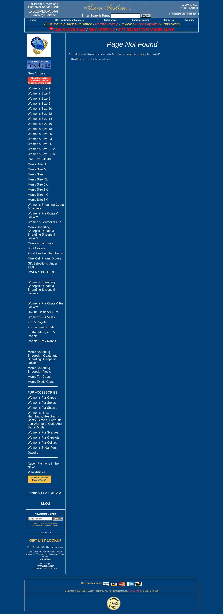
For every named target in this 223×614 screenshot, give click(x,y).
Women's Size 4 (39, 93)
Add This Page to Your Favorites (189, 6)
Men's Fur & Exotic (41, 243)
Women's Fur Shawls (42, 407)
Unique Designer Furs (43, 312)
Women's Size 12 (40, 113)
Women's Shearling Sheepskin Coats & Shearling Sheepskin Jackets (42, 288)
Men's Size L (36, 174)
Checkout (191, 14)
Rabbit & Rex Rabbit (42, 341)
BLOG (45, 504)
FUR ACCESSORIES (42, 392)
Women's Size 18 (40, 129)
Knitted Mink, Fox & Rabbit (41, 334)
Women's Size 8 (39, 103)
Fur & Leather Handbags (45, 253)
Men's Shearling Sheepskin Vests (39, 369)
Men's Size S (37, 164)
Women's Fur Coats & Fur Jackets (46, 305)
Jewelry (33, 452)
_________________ (42, 277)
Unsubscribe (45, 532)
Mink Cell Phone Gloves (44, 258)
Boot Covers (36, 248)
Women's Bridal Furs (42, 447)
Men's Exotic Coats (41, 381)
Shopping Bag (178, 14)
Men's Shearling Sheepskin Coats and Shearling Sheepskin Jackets (42, 357)
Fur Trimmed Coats (41, 327)
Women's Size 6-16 (41, 154)
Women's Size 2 (39, 88)
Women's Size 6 (39, 98)
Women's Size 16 (40, 124)
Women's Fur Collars (42, 442)
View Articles (36, 472)
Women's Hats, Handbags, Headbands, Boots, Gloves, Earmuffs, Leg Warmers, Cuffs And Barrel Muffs (45, 420)
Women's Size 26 (40, 144)
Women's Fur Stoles (42, 402)
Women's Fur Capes (42, 397)
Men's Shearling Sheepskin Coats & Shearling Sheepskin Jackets (42, 232)
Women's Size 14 (40, 118)
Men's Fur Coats (39, 376)
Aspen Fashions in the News (43, 465)
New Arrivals (36, 73)
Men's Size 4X (38, 194)
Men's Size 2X (38, 184)
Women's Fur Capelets (43, 437)
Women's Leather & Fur (44, 222)
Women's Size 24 (40, 139)
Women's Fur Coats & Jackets (43, 215)
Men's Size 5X (38, 199)
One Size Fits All (39, 159)
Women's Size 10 (40, 108)
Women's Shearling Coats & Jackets (46, 206)
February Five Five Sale (44, 493)
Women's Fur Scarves (43, 432)
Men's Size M (37, 169)
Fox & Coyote (37, 322)
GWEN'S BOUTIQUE (42, 272)
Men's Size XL (38, 179)
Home (79, 59)
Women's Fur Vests (41, 317)
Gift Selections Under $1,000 (42, 265)
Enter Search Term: (95, 15)
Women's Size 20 (40, 134)
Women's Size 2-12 (41, 149)
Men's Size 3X (38, 189)
